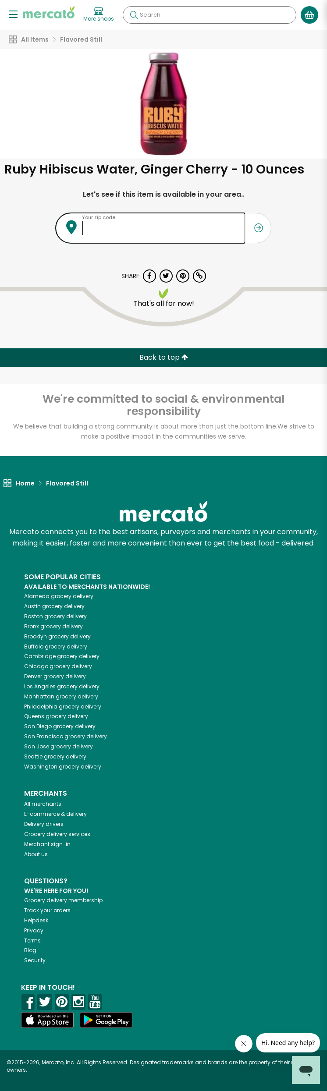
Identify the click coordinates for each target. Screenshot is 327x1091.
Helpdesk (36, 920)
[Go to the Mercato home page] (49, 12)
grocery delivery (58, 596)
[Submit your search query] (133, 15)
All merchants (42, 804)
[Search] (209, 15)
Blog (30, 950)
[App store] (47, 1020)
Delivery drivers (44, 824)
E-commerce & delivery (55, 814)
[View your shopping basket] (309, 15)
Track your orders (47, 910)
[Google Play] (106, 1019)
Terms (32, 940)
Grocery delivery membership (63, 900)
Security (35, 960)
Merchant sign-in (47, 844)
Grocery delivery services (57, 834)
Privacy (33, 930)
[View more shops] (98, 14)
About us (36, 854)
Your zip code (98, 217)
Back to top (163, 357)
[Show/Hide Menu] (13, 14)
